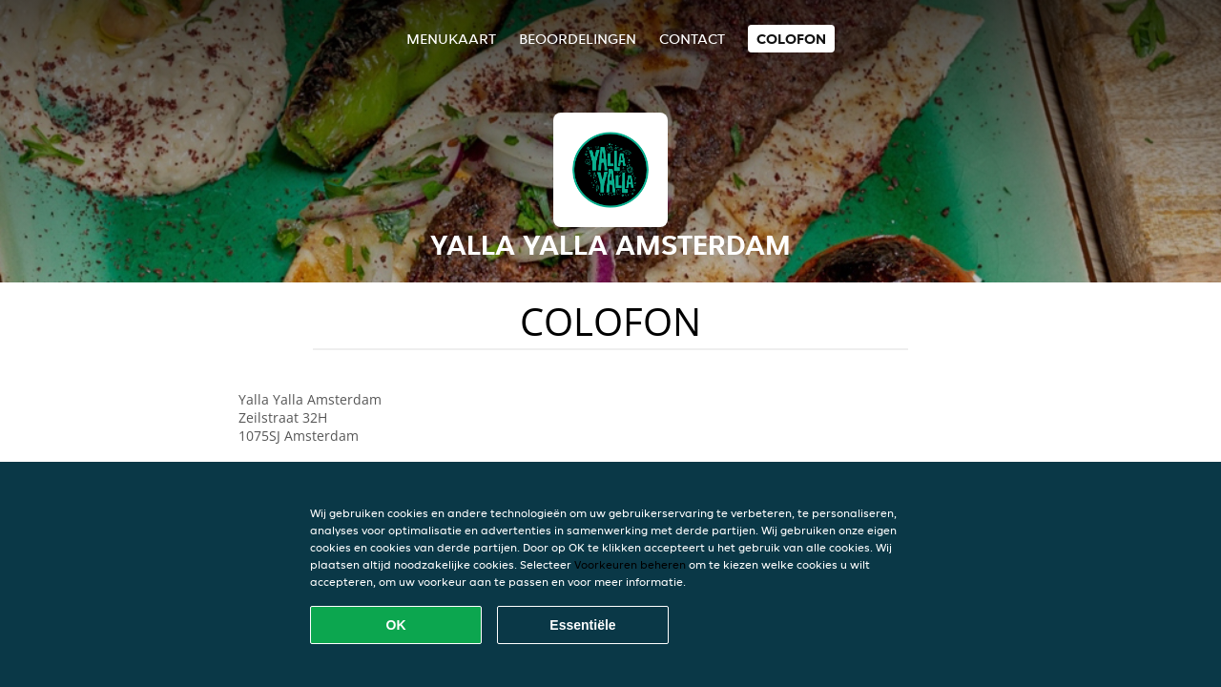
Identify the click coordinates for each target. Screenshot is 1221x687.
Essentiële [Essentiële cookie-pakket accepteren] (582, 625)
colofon (791, 39)
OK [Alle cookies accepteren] (396, 625)
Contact (692, 39)
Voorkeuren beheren (630, 564)
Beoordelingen (577, 39)
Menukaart (451, 39)
